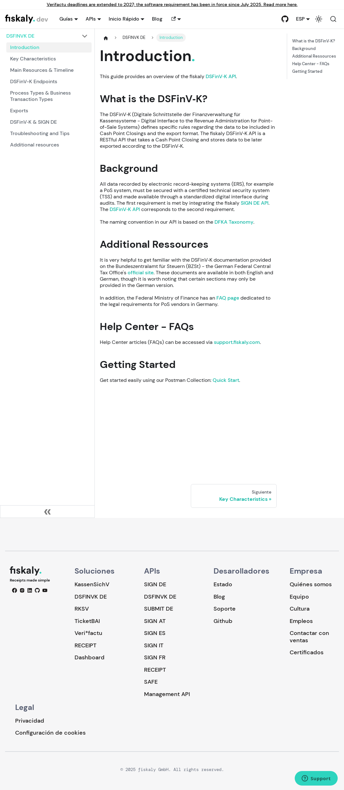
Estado (223, 584)
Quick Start (226, 380)
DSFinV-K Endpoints (33, 81)
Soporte (225, 609)
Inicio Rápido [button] (124, 19)
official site (141, 272)
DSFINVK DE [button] (20, 36)
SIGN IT (153, 645)
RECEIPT (85, 645)
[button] (175, 19)
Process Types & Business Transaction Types (40, 96)
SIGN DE (155, 584)
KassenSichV (92, 584)
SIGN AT (155, 621)
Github (223, 621)
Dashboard (90, 657)
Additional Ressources (314, 56)
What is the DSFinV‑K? (313, 41)
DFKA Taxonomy (233, 222)
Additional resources (34, 144)
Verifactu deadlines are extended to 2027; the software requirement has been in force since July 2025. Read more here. (172, 4)
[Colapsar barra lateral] (47, 511)
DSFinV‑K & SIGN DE (33, 122)
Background (304, 48)
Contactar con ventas (309, 636)
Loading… (188, 429)
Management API (167, 694)
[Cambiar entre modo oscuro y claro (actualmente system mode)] (319, 19)
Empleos (301, 621)
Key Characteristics (33, 58)
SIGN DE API (255, 203)
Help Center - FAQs (310, 63)
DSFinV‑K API (221, 76)
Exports (19, 110)
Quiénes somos (311, 584)
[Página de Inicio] (106, 38)
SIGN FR (155, 657)
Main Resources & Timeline (42, 70)
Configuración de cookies (50, 733)
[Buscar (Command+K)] (333, 19)
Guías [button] (66, 19)
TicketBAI (87, 621)
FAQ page (227, 298)
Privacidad (29, 721)
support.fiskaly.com (237, 342)
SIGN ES (155, 633)
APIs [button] (91, 19)
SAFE (151, 682)
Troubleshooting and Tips (39, 133)
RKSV (82, 609)
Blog (157, 19)
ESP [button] (300, 19)
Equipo (299, 596)
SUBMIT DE (158, 609)
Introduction (24, 47)
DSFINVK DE (91, 596)
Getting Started (307, 71)
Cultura (300, 609)
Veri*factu (88, 633)
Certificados (306, 652)
